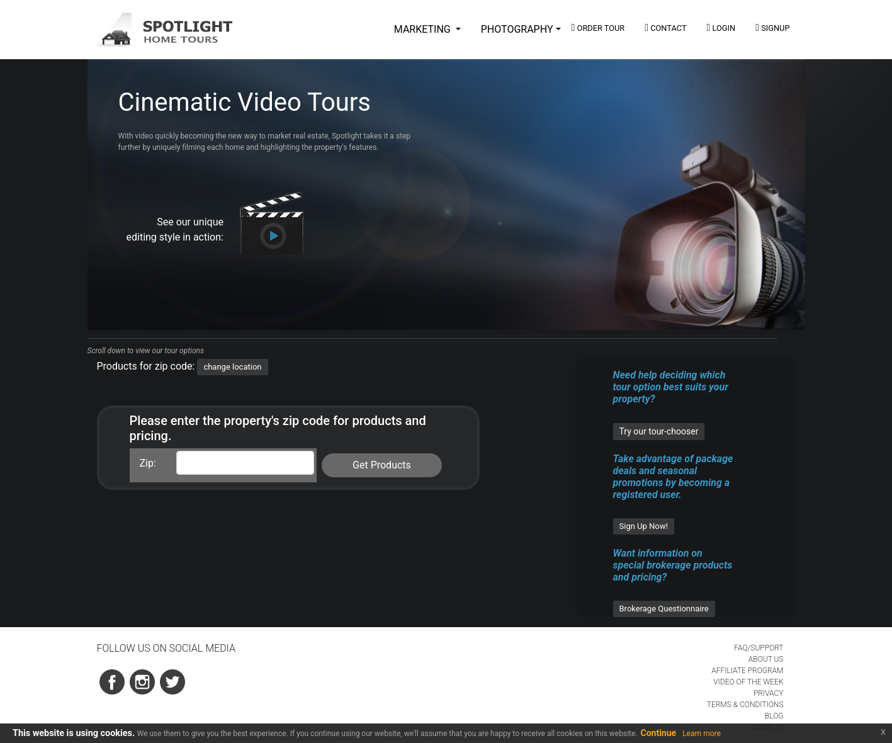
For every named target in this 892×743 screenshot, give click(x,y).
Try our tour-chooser (659, 431)
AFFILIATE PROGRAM (747, 670)
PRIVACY (769, 693)
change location (232, 367)
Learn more (701, 733)
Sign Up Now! (643, 526)
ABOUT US (766, 659)
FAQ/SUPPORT (758, 648)
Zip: (148, 463)
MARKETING (423, 29)
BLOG (774, 716)
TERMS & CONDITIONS (745, 704)
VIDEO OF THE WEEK (748, 682)
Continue (659, 733)
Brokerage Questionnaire (664, 608)
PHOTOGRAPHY (517, 29)
